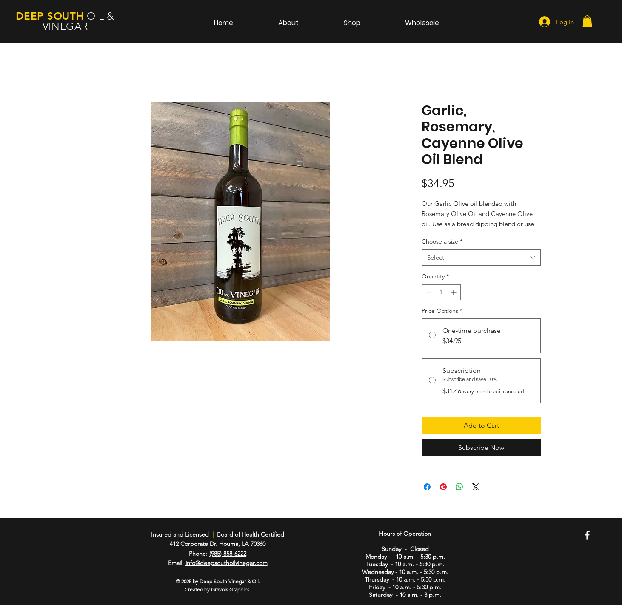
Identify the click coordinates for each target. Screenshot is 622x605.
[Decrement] (428, 292)
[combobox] (481, 257)
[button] (587, 21)
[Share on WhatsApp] (459, 487)
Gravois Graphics (230, 589)
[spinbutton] (441, 292)
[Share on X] (476, 487)
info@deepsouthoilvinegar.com (226, 563)
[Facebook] (587, 535)
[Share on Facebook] (427, 487)
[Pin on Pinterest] (443, 487)
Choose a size (442, 241)
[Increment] (454, 292)
